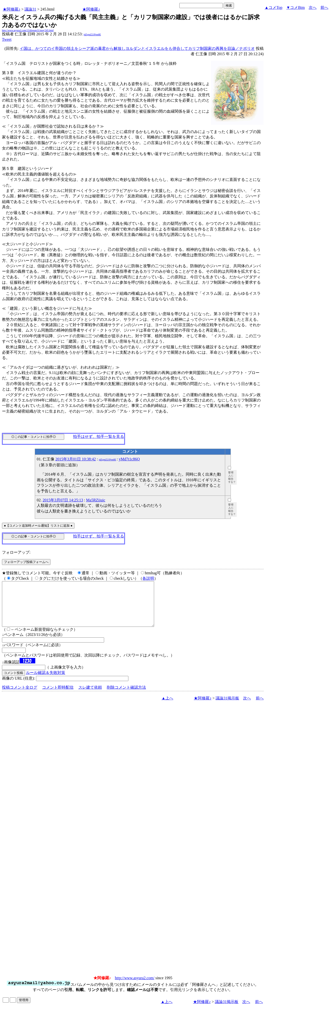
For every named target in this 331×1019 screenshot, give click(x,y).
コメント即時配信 (58, 696)
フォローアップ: (16, 552)
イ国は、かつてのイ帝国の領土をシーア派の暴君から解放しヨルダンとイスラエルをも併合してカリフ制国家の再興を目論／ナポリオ (137, 48)
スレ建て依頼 (90, 696)
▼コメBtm (295, 7)
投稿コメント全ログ (19, 696)
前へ (324, 7)
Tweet (7, 39)
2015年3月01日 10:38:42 (75, 459)
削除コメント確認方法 (126, 696)
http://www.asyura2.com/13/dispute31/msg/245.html (28, 30)
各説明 (148, 578)
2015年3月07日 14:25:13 (63, 500)
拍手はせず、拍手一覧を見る (98, 436)
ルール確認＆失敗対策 (45, 681)
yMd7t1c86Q (129, 459)
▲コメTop (273, 7)
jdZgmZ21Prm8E (92, 34)
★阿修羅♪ (11, 9)
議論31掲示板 (227, 707)
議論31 (30, 9)
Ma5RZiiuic (95, 500)
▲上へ (167, 707)
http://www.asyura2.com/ (135, 987)
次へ (313, 7)
